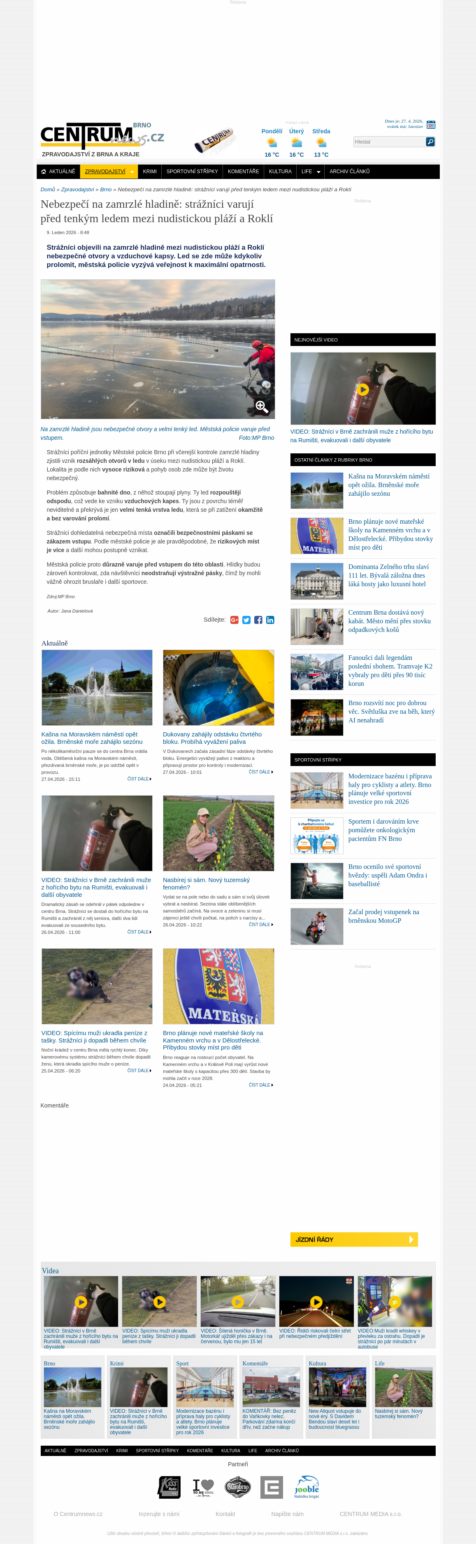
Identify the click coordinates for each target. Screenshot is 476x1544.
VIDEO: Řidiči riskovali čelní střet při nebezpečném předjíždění (315, 1333)
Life (307, 171)
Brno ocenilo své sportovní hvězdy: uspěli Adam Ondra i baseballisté (387, 875)
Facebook (258, 620)
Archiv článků (349, 171)
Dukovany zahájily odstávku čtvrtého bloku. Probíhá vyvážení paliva (212, 738)
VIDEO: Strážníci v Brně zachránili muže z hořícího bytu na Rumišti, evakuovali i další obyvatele (96, 887)
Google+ (234, 620)
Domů (48, 189)
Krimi (150, 171)
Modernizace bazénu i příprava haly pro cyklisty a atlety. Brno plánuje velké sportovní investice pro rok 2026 (203, 1421)
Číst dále (138, 779)
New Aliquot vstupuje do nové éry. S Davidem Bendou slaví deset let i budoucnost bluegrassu (335, 1419)
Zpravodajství (105, 171)
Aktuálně (62, 171)
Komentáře (243, 171)
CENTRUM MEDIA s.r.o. (371, 1514)
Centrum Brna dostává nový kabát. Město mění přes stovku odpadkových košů (389, 621)
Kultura (280, 171)
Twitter (246, 620)
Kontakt (225, 1514)
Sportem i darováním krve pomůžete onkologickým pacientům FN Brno (383, 830)
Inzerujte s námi (159, 1514)
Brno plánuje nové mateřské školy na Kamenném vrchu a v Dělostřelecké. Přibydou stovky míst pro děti (213, 1040)
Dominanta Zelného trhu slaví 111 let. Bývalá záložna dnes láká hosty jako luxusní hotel (388, 575)
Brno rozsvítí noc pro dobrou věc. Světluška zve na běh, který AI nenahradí (391, 711)
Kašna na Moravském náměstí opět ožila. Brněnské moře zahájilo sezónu (92, 738)
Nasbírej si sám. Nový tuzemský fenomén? (399, 1413)
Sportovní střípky (192, 171)
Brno (105, 189)
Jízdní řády (363, 1239)
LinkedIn (270, 620)
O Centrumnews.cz (78, 1514)
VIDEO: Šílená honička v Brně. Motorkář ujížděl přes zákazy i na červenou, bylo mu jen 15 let (236, 1336)
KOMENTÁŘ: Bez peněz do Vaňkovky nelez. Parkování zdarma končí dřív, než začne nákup (269, 1419)
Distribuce (219, 137)
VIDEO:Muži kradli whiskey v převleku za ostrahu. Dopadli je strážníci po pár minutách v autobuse (391, 1339)
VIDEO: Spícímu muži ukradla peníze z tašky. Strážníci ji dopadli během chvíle (95, 1037)
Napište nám (288, 1514)
